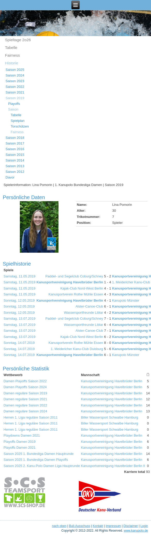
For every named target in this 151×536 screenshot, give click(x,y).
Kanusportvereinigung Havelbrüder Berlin (69, 282)
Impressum (113, 526)
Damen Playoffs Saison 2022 (25, 381)
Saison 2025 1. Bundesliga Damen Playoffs (36, 460)
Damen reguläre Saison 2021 (25, 399)
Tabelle (11, 47)
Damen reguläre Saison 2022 (25, 405)
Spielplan (18, 121)
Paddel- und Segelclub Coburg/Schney (74, 276)
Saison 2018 (15, 138)
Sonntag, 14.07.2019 (19, 343)
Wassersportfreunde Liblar (83, 312)
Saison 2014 (15, 160)
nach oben (59, 526)
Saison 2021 (15, 92)
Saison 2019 (15, 98)
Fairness (12, 55)
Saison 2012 (15, 172)
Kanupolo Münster (125, 300)
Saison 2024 (15, 75)
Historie (11, 63)
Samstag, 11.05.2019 (20, 276)
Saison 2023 (15, 81)
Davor (10, 177)
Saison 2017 (15, 143)
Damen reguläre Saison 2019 (25, 393)
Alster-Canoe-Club (89, 306)
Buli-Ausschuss (79, 526)
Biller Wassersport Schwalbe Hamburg (109, 417)
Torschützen (20, 126)
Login (144, 526)
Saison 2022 (15, 87)
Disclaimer (130, 526)
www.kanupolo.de (136, 530)
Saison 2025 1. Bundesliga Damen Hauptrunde (39, 454)
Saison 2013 (15, 166)
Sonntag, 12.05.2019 (19, 300)
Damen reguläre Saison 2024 (25, 411)
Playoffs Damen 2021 (20, 447)
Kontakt (98, 526)
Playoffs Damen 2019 (20, 442)
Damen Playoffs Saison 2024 (25, 387)
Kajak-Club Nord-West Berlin (81, 288)
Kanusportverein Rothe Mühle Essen (75, 294)
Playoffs (14, 104)
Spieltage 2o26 (18, 40)
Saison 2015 (15, 155)
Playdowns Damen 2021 (22, 435)
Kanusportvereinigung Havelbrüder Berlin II (113, 466)
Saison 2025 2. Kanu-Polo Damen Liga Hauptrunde (42, 466)
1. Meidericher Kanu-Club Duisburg (77, 349)
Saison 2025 (15, 70)
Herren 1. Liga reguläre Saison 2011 (31, 417)
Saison (13, 109)
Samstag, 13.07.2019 (20, 318)
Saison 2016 (15, 149)
